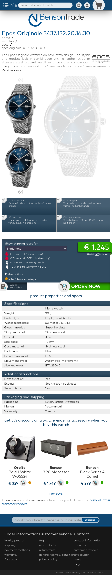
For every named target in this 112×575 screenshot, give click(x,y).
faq (41, 540)
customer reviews (86, 550)
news (77, 559)
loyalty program (15, 540)
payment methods (17, 550)
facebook (10, 559)
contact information (87, 540)
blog (77, 564)
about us (80, 545)
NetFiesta (91, 572)
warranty (10, 554)
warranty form (49, 545)
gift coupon (81, 554)
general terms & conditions (56, 554)
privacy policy (48, 559)
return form (47, 550)
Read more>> (11, 70)
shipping (10, 545)
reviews (56, 493)
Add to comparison (16, 286)
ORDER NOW (85, 286)
